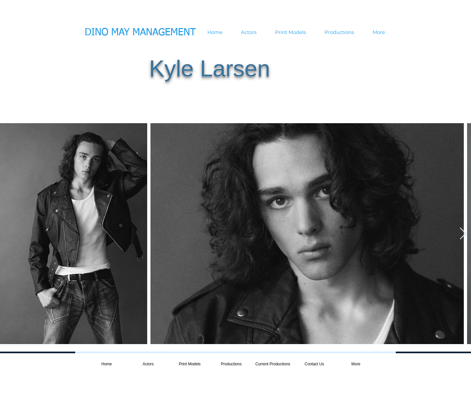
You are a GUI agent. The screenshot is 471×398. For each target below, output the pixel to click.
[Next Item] (463, 233)
